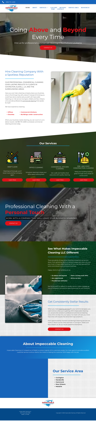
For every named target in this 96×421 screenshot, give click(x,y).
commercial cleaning (29, 101)
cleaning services (64, 309)
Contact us (85, 287)
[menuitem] (27, 7)
